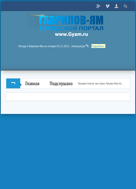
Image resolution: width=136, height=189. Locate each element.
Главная (32, 83)
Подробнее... (98, 46)
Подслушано (61, 83)
